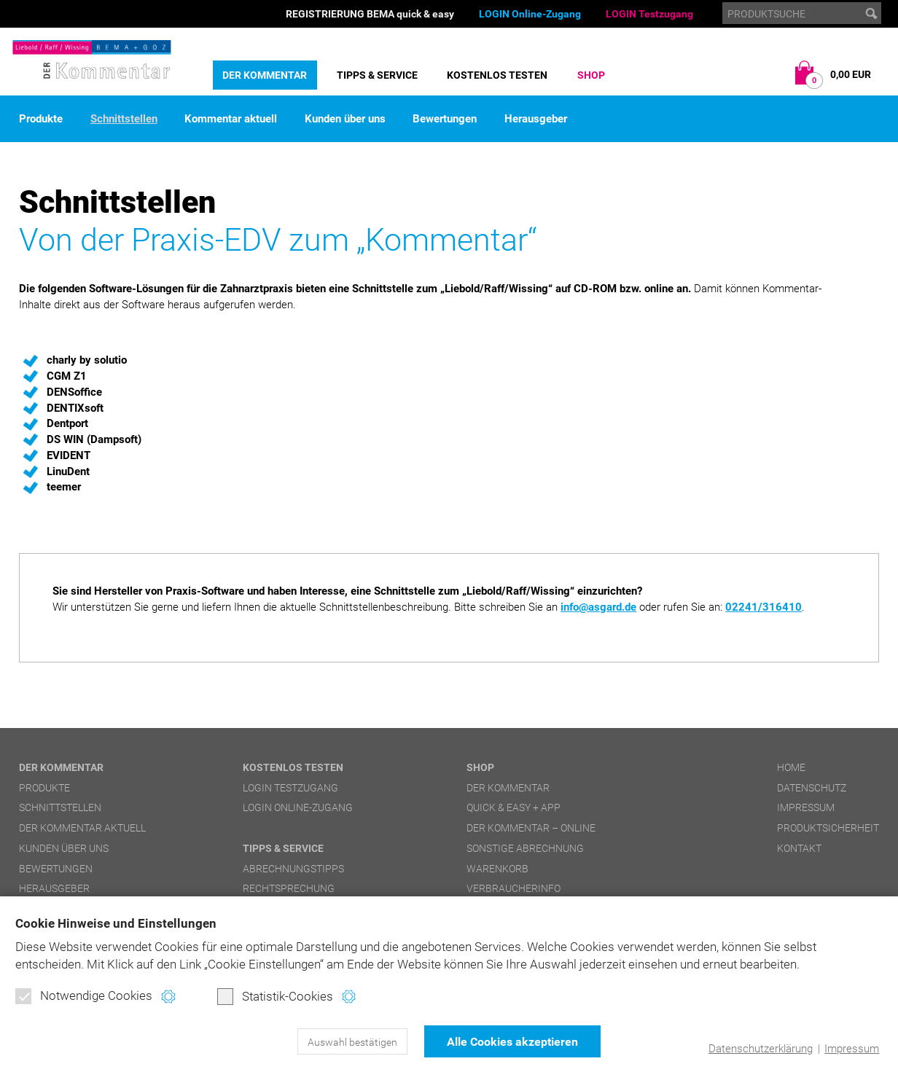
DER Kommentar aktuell (82, 828)
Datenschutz (811, 788)
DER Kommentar (264, 75)
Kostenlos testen (497, 75)
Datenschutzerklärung (760, 1048)
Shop (591, 75)
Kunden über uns (345, 119)
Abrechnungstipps (293, 869)
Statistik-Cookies (275, 996)
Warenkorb (497, 869)
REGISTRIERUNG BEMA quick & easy (370, 14)
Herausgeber (535, 119)
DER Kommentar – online (531, 828)
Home (791, 767)
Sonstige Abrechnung (525, 848)
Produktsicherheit (828, 828)
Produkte (41, 119)
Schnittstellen (123, 119)
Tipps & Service (377, 75)
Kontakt (799, 848)
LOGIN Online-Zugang (530, 14)
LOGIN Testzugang (649, 14)
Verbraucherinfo (513, 888)
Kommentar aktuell (230, 119)
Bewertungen (445, 119)
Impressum (851, 1048)
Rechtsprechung (289, 888)
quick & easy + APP (513, 807)
